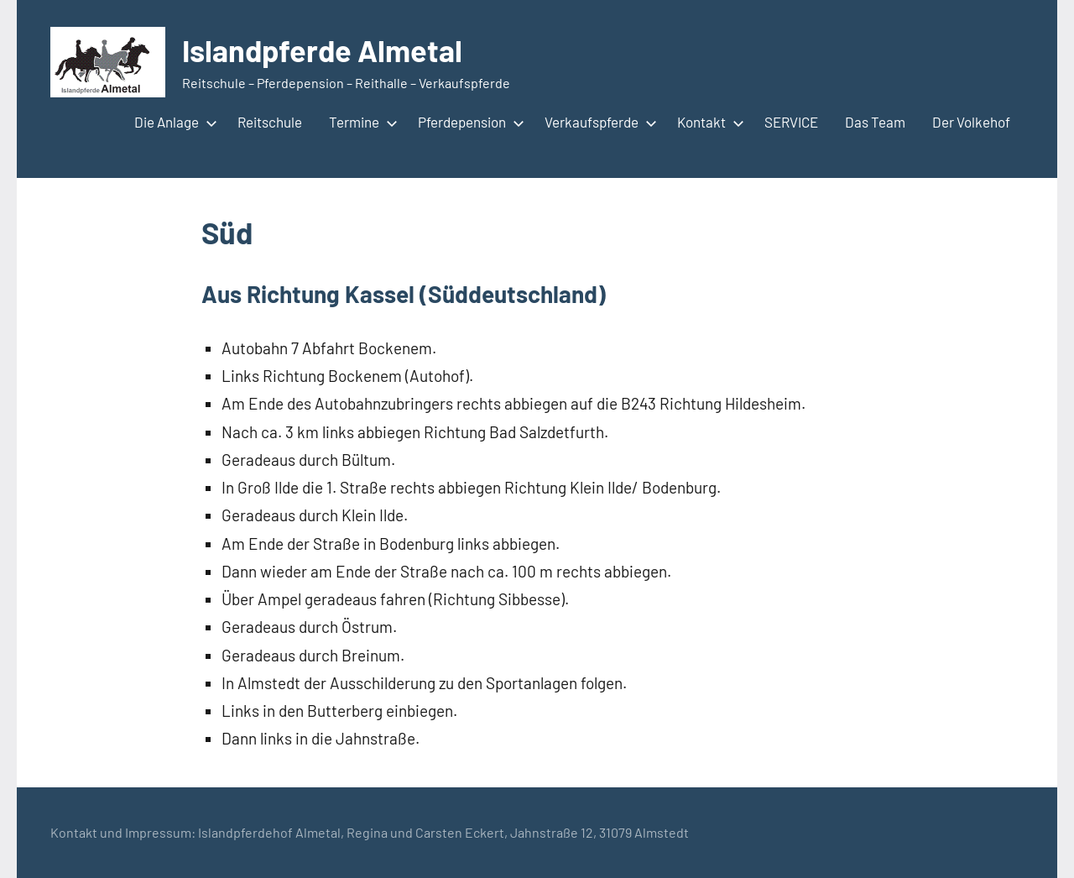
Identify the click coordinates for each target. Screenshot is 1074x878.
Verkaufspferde (597, 121)
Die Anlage (172, 121)
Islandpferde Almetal (322, 50)
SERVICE (791, 121)
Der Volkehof (971, 121)
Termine (360, 121)
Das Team (875, 121)
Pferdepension (468, 121)
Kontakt (707, 121)
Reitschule (269, 121)
